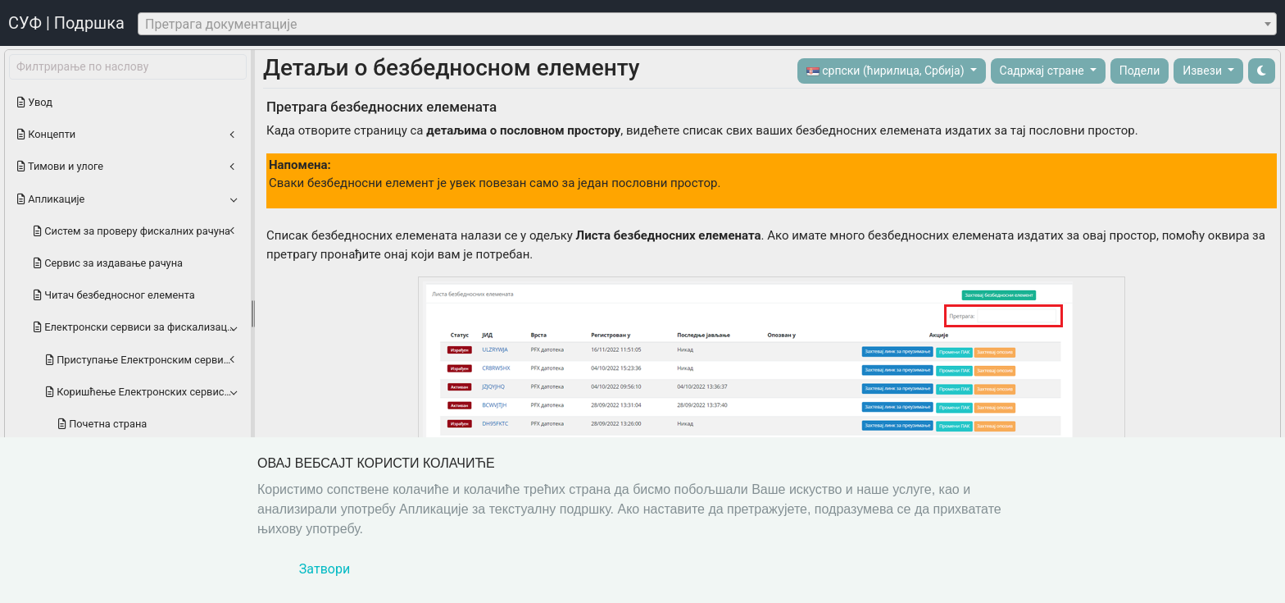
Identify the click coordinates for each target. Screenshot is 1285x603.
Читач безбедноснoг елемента (114, 295)
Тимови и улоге (60, 166)
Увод (34, 102)
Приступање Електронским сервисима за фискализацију (146, 360)
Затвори (324, 569)
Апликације (50, 199)
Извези (1203, 70)
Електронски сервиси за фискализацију (137, 327)
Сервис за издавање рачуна (108, 263)
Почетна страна (102, 424)
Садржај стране (1043, 70)
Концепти (46, 134)
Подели (1139, 70)
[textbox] (707, 24)
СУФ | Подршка (66, 23)
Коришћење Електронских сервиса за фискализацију (146, 392)
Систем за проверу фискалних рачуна (132, 231)
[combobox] (707, 23)
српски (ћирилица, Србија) (886, 71)
